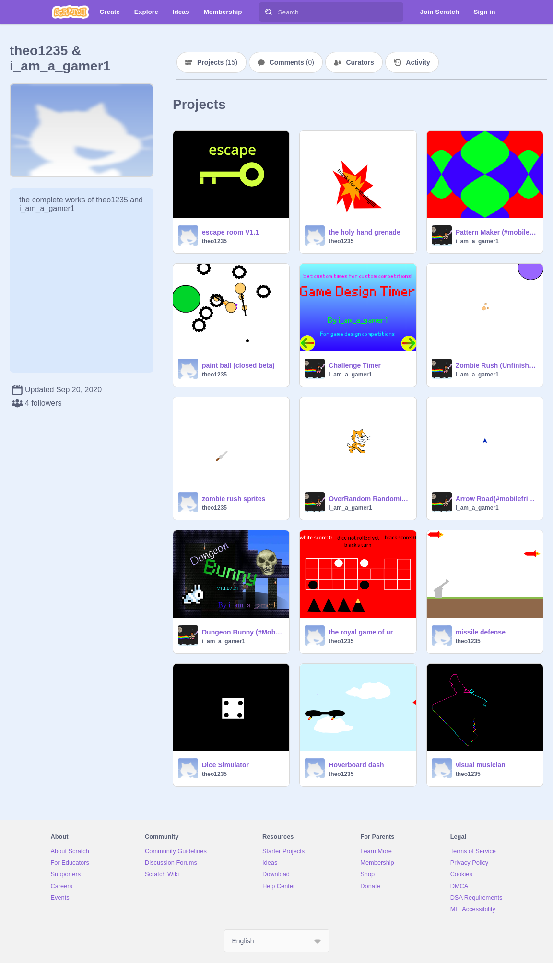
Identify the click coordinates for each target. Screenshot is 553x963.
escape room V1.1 (230, 232)
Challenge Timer (355, 365)
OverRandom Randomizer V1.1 (369, 499)
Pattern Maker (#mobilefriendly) (496, 232)
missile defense (481, 632)
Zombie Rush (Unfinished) (496, 365)
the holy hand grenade (364, 232)
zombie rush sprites (233, 499)
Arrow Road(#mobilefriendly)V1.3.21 (496, 499)
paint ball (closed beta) (238, 365)
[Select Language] (276, 940)
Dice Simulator (225, 765)
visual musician (481, 765)
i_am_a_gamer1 (477, 241)
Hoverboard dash (356, 765)
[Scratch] (70, 12)
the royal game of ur (361, 632)
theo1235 (214, 241)
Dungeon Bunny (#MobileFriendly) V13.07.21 (242, 632)
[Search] (268, 12)
